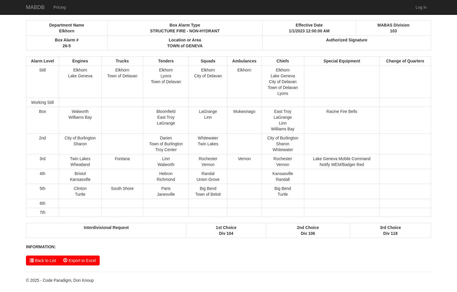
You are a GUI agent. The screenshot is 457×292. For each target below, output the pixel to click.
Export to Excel (79, 260)
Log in (421, 7)
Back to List (43, 260)
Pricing (59, 7)
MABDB (35, 7)
